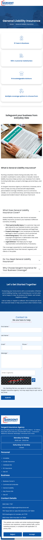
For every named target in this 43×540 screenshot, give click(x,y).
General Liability (8, 488)
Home (12, 24)
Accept (32, 534)
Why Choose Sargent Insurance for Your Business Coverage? (19, 269)
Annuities (6, 458)
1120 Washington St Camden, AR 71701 (14, 514)
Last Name (5, 335)
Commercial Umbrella (10, 485)
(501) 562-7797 (7, 504)
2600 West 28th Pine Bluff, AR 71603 (14, 518)
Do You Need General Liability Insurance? (17, 260)
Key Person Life (8, 491)
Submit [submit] (8, 398)
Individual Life (7, 465)
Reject (12, 534)
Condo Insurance (9, 462)
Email (3, 344)
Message (4, 353)
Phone (24, 344)
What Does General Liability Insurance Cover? (16, 211)
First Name (5, 327)
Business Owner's (9, 481)
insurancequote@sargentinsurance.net (15, 508)
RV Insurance (7, 468)
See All (5, 472)
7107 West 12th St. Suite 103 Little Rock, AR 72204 (18, 511)
